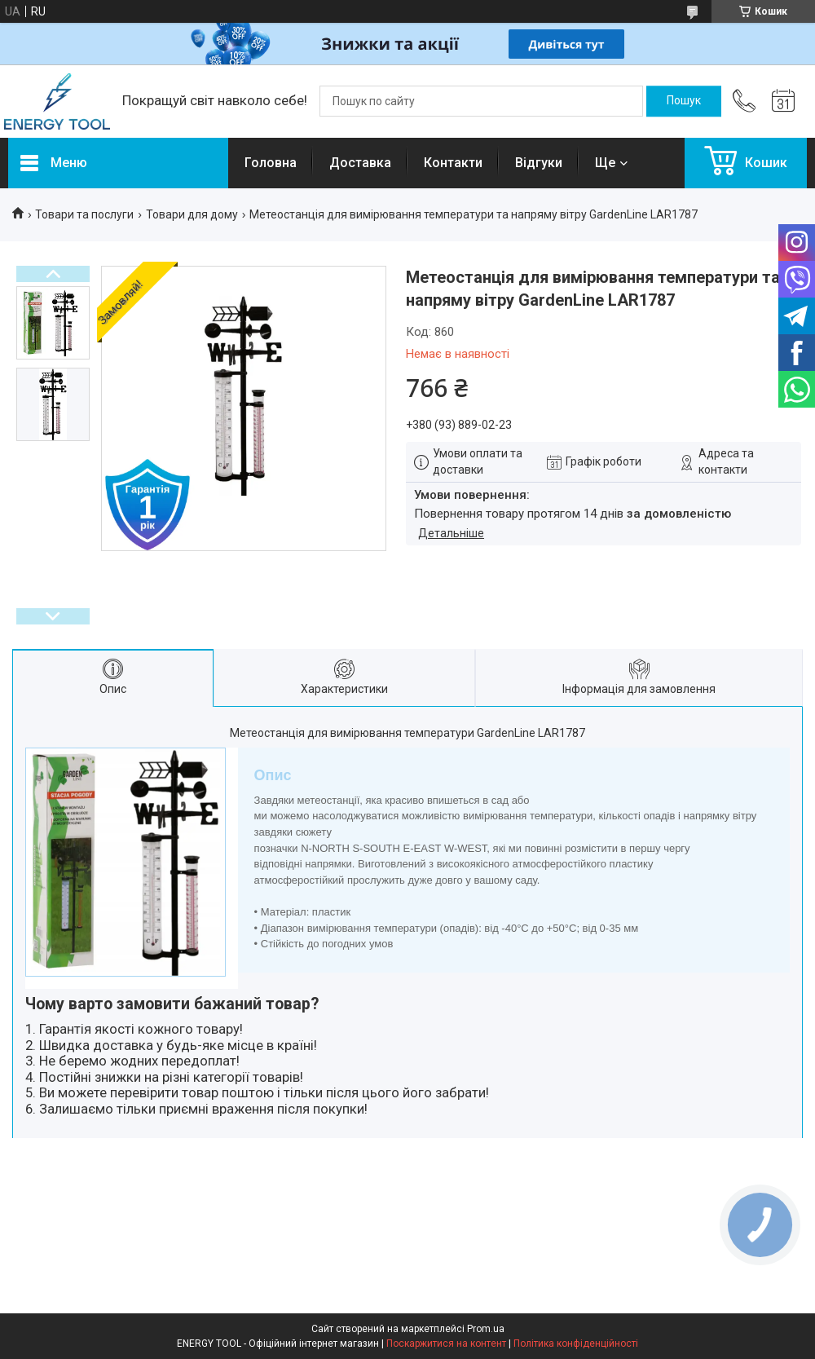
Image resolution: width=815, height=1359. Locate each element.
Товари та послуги (84, 214)
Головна (270, 162)
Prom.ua (485, 1329)
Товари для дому (192, 214)
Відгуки (538, 162)
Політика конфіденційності (575, 1343)
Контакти (453, 162)
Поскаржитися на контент (446, 1343)
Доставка (360, 162)
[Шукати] (683, 101)
